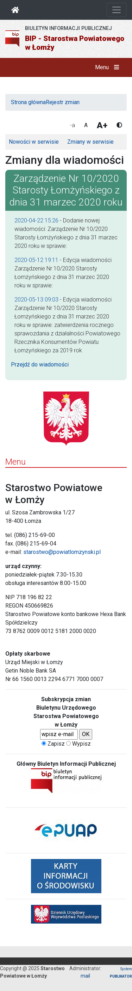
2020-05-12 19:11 (36, 260)
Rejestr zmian (63, 102)
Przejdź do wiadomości (40, 364)
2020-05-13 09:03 (36, 299)
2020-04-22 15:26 (36, 220)
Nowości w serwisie (34, 141)
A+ (102, 125)
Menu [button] (108, 67)
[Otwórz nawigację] (116, 10)
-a (72, 125)
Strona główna (28, 102)
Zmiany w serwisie (90, 141)
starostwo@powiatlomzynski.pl (62, 552)
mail (85, 976)
